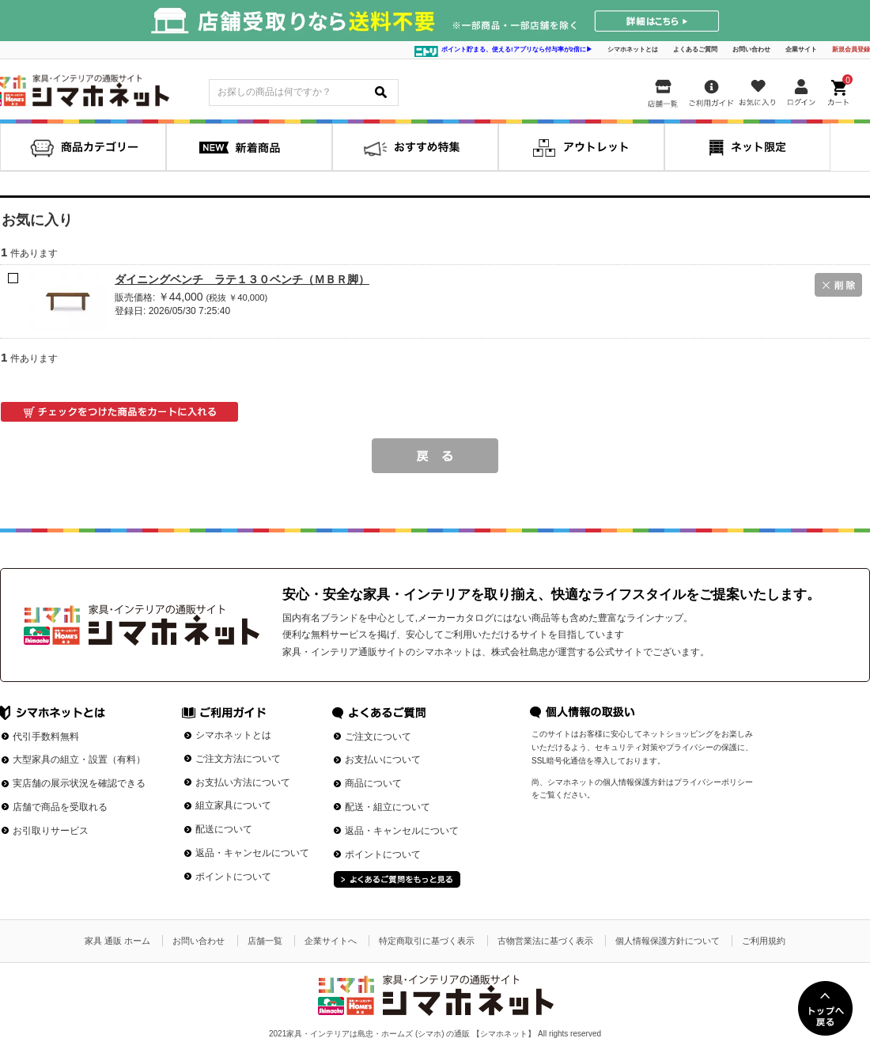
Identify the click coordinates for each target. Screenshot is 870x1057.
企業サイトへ (330, 940)
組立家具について (233, 805)
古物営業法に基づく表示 (545, 940)
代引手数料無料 (46, 736)
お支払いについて (383, 759)
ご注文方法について (238, 758)
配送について (223, 829)
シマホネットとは (632, 49)
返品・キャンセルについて (252, 852)
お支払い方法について (242, 782)
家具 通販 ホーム (117, 940)
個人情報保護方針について (667, 940)
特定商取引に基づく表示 (427, 940)
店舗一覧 (265, 940)
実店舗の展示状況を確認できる (79, 783)
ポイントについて (233, 876)
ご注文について (378, 736)
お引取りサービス (51, 830)
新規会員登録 (851, 49)
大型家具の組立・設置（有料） (79, 759)
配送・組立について (387, 807)
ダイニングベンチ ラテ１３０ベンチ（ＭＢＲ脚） (242, 279)
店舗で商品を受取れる (60, 807)
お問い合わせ (751, 49)
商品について (373, 783)
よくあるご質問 (695, 49)
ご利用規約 (763, 940)
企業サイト (801, 49)
